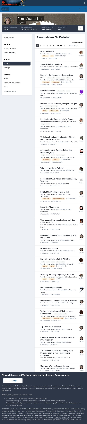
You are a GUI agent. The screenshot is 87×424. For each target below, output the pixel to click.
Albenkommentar (10, 91)
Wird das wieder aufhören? (52, 168)
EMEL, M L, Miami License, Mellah (54, 191)
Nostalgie (70, 302)
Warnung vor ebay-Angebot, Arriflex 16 (57, 274)
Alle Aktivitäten (9, 37)
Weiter (59, 45)
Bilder (6, 78)
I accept (13, 381)
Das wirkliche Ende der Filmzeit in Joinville (58, 300)
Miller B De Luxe (47, 51)
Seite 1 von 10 (74, 45)
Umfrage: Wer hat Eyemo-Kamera (54, 365)
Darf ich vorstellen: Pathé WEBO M (55, 259)
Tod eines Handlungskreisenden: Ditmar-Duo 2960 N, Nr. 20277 (58, 138)
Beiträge (7, 68)
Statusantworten (10, 53)
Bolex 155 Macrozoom (49, 207)
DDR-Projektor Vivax (49, 248)
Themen (7, 63)
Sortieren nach (77, 42)
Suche (72, 250)
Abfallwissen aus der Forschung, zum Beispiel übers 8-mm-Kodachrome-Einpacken (56, 352)
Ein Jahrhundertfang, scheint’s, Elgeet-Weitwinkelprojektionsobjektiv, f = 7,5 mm (58, 120)
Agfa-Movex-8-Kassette (50, 326)
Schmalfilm (68, 54)
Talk (73, 170)
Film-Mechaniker (49, 54)
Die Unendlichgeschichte (51, 287)
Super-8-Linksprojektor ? (51, 64)
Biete (72, 240)
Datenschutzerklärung (61, 417)
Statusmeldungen (10, 48)
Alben (6, 87)
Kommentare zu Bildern (12, 83)
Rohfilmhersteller (47, 90)
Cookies (65, 420)
